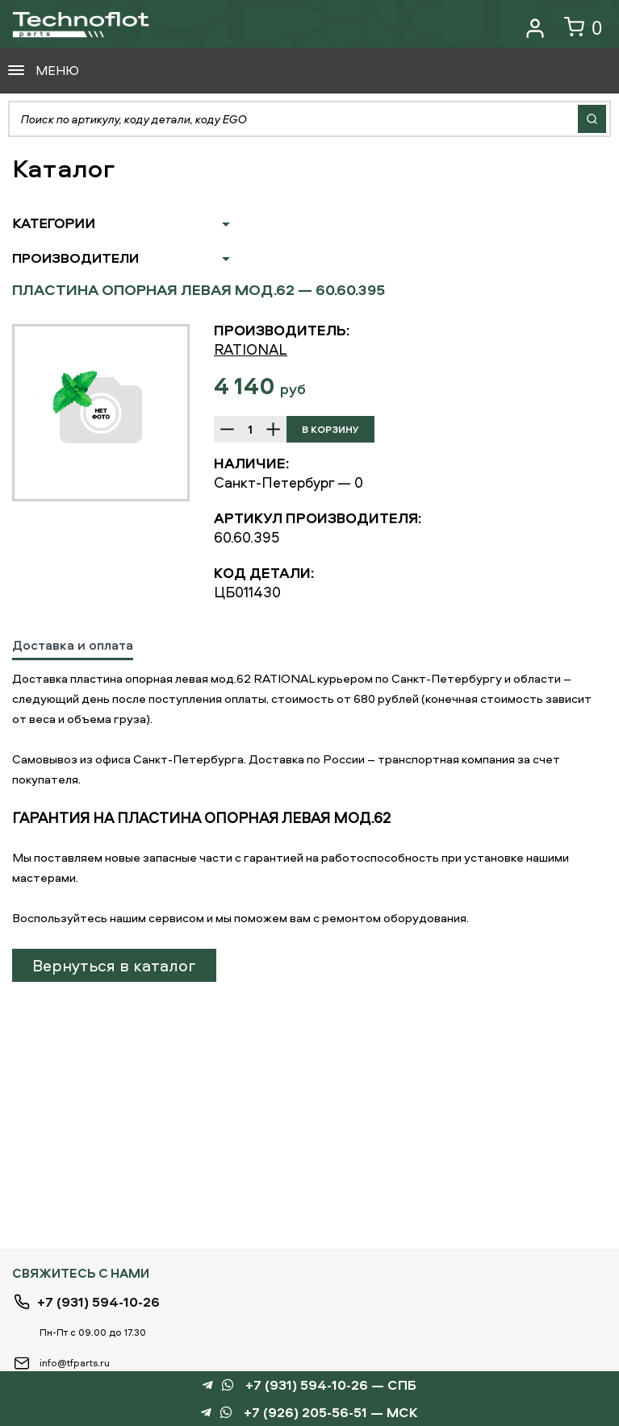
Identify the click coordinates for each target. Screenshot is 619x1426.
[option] (101, 412)
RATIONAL (250, 349)
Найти (592, 119)
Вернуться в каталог (114, 965)
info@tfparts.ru (75, 1363)
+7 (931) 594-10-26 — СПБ (330, 1385)
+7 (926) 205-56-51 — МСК (331, 1412)
